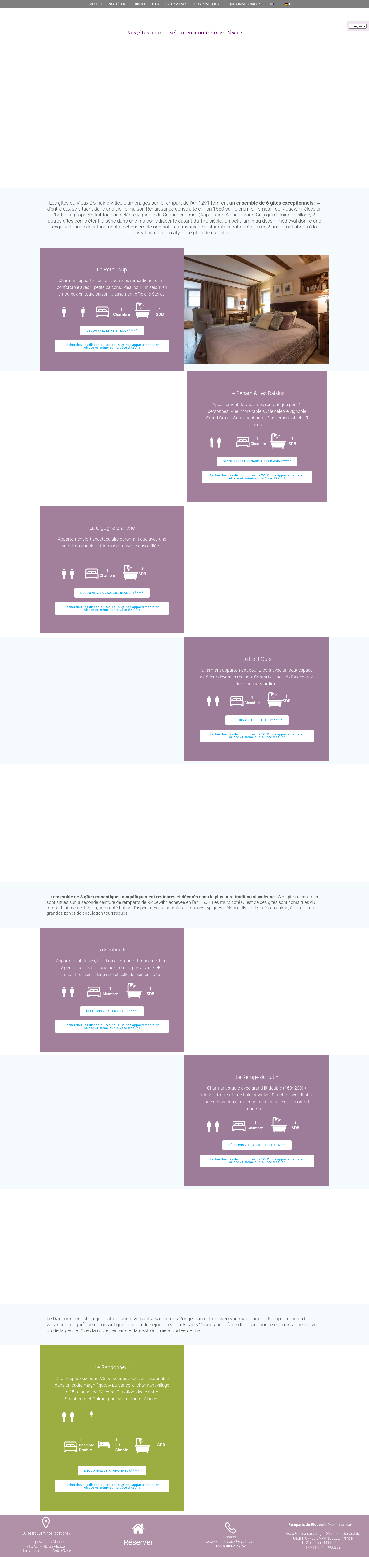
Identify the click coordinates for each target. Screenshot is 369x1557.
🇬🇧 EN (274, 4)
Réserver (138, 1542)
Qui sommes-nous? (246, 4)
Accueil (96, 4)
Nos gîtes (119, 4)
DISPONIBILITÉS (147, 4)
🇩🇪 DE (288, 4)
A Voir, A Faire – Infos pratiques (193, 4)
